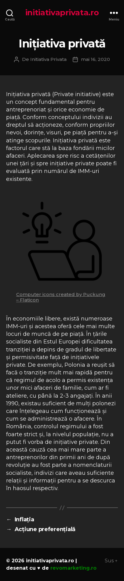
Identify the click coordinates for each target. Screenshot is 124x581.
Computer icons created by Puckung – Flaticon (60, 297)
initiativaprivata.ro (62, 13)
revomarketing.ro (73, 568)
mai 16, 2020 (95, 59)
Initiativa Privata (48, 59)
